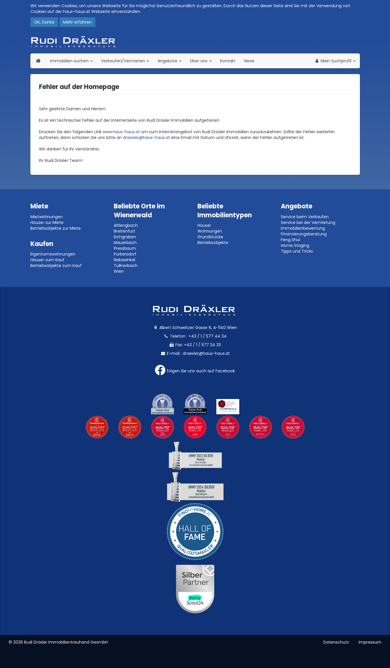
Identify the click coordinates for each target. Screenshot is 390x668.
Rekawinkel (124, 260)
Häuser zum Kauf (47, 260)
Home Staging (295, 245)
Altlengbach (126, 225)
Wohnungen (209, 231)
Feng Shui (290, 240)
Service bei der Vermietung (308, 222)
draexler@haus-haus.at (146, 137)
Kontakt (228, 61)
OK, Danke (44, 22)
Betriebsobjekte (212, 242)
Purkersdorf (125, 254)
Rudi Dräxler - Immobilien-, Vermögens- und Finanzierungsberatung (195, 42)
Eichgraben (125, 237)
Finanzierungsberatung (304, 234)
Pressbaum (125, 248)
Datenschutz (336, 642)
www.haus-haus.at (121, 132)
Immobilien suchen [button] (73, 61)
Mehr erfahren (77, 22)
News (249, 61)
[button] (335, 61)
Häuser (204, 225)
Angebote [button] (169, 61)
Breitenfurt (124, 231)
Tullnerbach (126, 265)
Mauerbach (125, 242)
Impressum (370, 642)
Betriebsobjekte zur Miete (55, 228)
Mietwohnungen (46, 217)
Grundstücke (210, 237)
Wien (119, 271)
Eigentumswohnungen (52, 254)
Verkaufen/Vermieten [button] (127, 61)
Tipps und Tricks (297, 251)
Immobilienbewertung (303, 228)
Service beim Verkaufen (305, 217)
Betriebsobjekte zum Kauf (56, 265)
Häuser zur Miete (47, 222)
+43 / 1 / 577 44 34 (208, 336)
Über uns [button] (203, 61)
